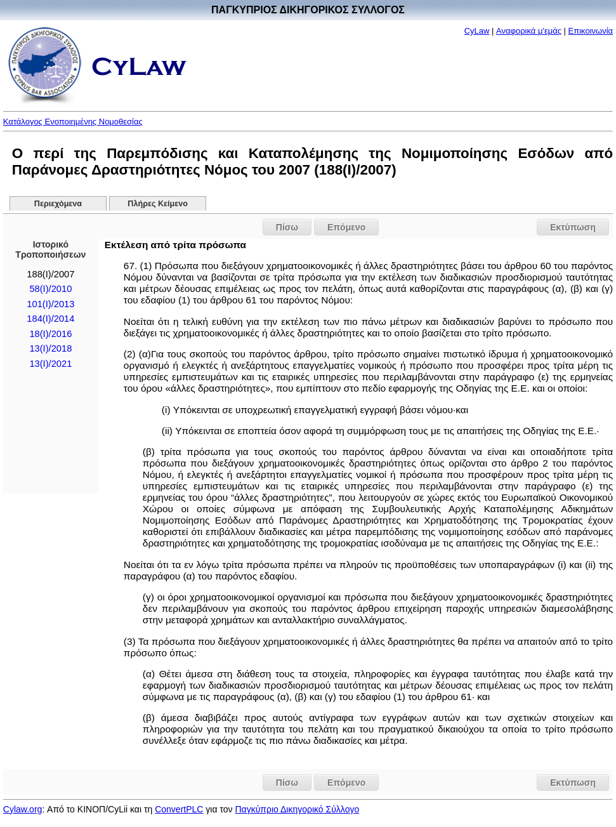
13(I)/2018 (50, 348)
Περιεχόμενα (58, 203)
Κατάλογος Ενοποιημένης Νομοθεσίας (73, 121)
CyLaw (477, 31)
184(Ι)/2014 (50, 319)
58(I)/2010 (50, 289)
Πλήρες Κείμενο (158, 203)
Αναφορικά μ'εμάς (528, 31)
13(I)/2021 (50, 364)
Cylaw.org (22, 809)
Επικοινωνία (590, 31)
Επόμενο (346, 227)
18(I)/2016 (50, 334)
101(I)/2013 (50, 304)
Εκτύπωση (573, 227)
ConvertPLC (179, 809)
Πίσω (287, 227)
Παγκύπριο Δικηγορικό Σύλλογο (297, 809)
